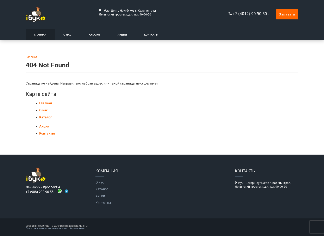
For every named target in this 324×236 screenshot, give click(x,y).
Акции (122, 34)
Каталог (94, 34)
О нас (67, 34)
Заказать (287, 14)
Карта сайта (77, 228)
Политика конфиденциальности (46, 228)
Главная (40, 34)
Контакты (151, 34)
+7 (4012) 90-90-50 (250, 13)
